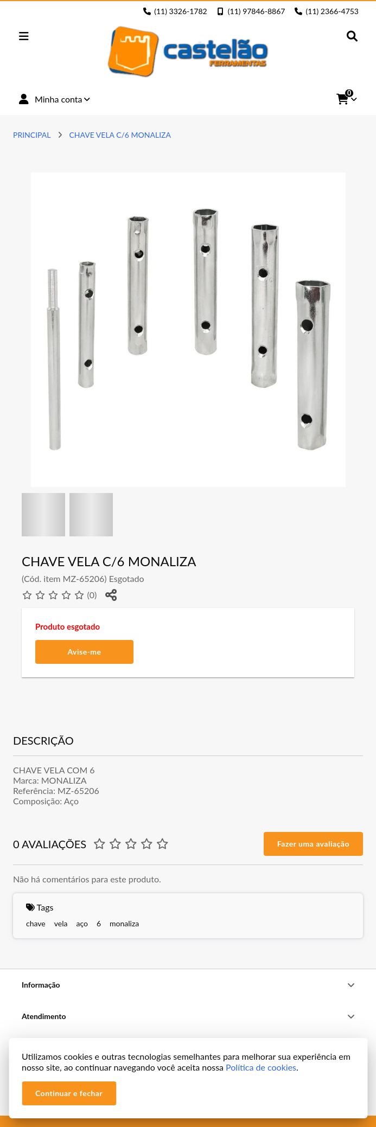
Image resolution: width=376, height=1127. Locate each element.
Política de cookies (261, 1067)
